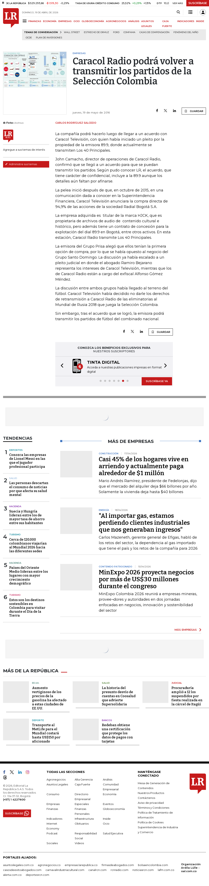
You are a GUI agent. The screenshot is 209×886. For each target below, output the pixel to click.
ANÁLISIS (133, 21)
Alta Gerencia (84, 778)
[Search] (178, 12)
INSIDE (200, 21)
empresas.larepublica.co (81, 864)
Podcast (52, 832)
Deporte (38, 719)
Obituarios (82, 823)
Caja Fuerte (82, 783)
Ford (116, 32)
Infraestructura (84, 818)
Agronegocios (56, 778)
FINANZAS (34, 21)
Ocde (29, 37)
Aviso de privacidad (151, 802)
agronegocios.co (49, 864)
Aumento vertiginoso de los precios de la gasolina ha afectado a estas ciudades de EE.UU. (49, 697)
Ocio (106, 823)
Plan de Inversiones (49, 37)
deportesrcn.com (37, 874)
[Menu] (25, 21)
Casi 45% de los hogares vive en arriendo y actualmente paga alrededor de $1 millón (144, 466)
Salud (13, 478)
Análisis (107, 778)
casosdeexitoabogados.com (22, 869)
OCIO (76, 21)
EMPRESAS (65, 21)
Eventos (108, 803)
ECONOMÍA (50, 21)
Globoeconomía (114, 808)
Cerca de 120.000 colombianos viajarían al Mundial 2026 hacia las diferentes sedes (28, 545)
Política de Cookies (150, 821)
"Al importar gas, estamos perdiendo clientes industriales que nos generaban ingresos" (144, 522)
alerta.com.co (12, 874)
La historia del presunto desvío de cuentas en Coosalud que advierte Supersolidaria (119, 695)
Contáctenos (146, 797)
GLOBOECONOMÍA (93, 21)
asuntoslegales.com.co (18, 864)
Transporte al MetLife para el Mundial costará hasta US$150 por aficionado (46, 733)
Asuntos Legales (57, 783)
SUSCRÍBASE (197, 3)
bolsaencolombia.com (153, 864)
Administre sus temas (21, 164)
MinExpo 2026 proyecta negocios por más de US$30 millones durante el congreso (146, 579)
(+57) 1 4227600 (14, 798)
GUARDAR (193, 111)
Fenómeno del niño (185, 32)
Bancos (107, 719)
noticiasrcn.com (143, 869)
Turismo (15, 534)
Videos (79, 842)
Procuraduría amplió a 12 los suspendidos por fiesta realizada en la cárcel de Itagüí (186, 695)
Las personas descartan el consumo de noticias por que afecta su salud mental (28, 489)
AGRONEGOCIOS (116, 21)
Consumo (53, 793)
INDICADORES (185, 21)
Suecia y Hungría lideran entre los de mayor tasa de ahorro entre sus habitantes (27, 517)
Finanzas (52, 808)
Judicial (176, 682)
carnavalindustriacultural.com (65, 869)
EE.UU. (35, 682)
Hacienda (15, 506)
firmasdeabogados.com (118, 864)
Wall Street (72, 32)
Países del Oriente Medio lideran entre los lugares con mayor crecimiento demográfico (28, 575)
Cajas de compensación (154, 32)
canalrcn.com (97, 869)
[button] (60, 366)
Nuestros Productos (151, 792)
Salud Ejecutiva (113, 832)
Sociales (52, 842)
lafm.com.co (166, 869)
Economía (109, 793)
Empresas (53, 803)
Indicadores (54, 818)
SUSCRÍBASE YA (157, 381)
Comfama (129, 32)
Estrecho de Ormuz (96, 32)
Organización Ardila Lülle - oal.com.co (191, 867)
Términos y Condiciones (153, 807)
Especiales (82, 803)
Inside (107, 818)
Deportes (16, 450)
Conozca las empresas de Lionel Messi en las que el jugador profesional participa (27, 461)
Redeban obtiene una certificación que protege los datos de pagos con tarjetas (117, 733)
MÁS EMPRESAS (186, 629)
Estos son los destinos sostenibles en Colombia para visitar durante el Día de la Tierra (27, 608)
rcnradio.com (119, 869)
